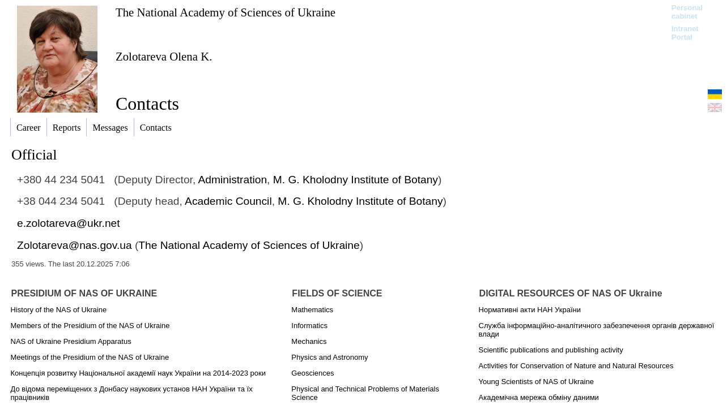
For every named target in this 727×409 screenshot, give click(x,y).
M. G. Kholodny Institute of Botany (355, 180)
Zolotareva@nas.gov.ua (74, 245)
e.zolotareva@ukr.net (68, 223)
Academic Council (228, 201)
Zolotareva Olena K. (164, 56)
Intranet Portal (685, 32)
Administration (232, 180)
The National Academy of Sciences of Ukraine (225, 12)
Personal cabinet (687, 11)
